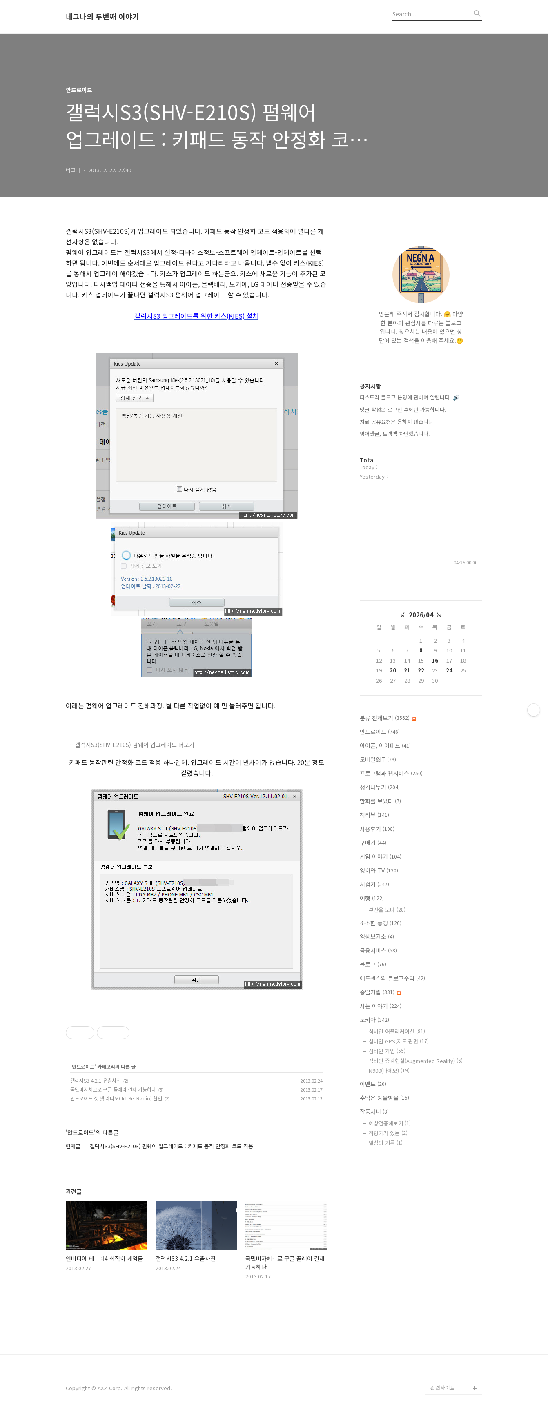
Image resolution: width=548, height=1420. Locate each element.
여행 (372, 898)
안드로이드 (83, 1066)
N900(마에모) (389, 1070)
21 (407, 670)
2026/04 (421, 614)
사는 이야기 (380, 1006)
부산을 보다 (387, 910)
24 (449, 670)
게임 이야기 (380, 856)
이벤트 (373, 1084)
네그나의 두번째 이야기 (102, 16)
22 (421, 670)
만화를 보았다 (380, 801)
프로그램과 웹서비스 (391, 773)
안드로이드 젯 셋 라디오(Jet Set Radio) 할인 (116, 1098)
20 (393, 670)
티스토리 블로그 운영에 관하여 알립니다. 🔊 (409, 397)
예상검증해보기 (390, 1123)
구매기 (373, 843)
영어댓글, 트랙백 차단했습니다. (395, 433)
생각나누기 (380, 787)
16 (435, 660)
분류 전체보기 (388, 718)
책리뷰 (374, 815)
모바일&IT (378, 759)
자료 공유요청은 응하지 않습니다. (397, 422)
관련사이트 (442, 1387)
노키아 (374, 1020)
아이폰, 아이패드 (385, 745)
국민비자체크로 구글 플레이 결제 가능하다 (113, 1089)
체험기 (374, 884)
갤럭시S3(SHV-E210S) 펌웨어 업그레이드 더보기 (134, 745)
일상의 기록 (386, 1143)
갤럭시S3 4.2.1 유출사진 (95, 1080)
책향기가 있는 (388, 1133)
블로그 (373, 964)
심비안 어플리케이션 (397, 1031)
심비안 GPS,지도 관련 (399, 1041)
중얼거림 (380, 992)
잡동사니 (374, 1111)
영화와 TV (379, 870)
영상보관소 (377, 936)
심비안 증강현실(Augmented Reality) (416, 1061)
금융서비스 (378, 950)
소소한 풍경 (380, 923)
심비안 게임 (387, 1051)
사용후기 (377, 829)
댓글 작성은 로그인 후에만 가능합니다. (403, 409)
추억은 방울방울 (384, 1098)
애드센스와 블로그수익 (392, 978)
